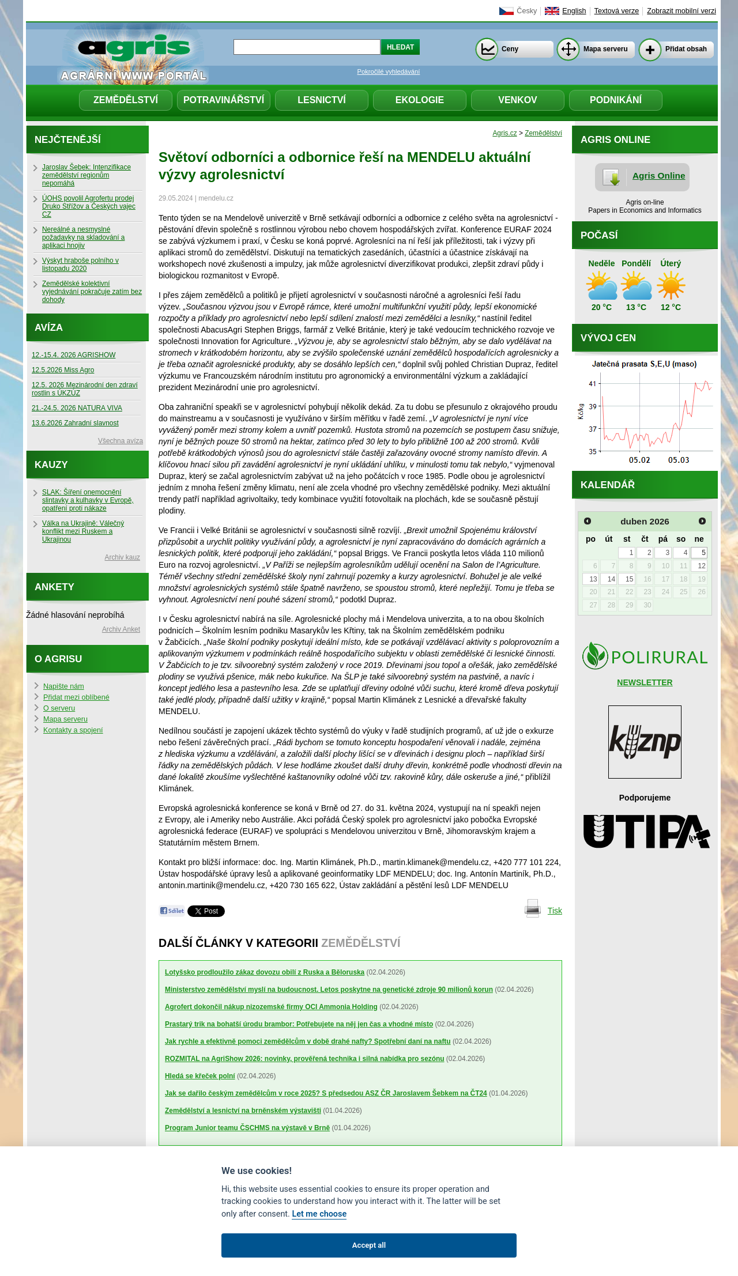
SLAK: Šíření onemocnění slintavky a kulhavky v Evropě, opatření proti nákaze (88, 500)
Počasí (599, 235)
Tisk (555, 910)
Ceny (510, 49)
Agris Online (659, 175)
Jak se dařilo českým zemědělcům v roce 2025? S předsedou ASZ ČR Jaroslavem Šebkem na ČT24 (326, 1093)
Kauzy (51, 464)
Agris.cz (504, 133)
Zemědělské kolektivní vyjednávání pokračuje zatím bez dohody (92, 292)
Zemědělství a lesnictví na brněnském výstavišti (243, 1111)
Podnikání (616, 100)
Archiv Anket (121, 629)
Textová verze (616, 11)
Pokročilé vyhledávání (388, 71)
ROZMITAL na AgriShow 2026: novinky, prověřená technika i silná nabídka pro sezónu (305, 1059)
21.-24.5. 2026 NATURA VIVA (77, 408)
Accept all (369, 1245)
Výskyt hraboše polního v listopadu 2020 (80, 264)
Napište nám (63, 686)
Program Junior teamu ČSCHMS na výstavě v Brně (247, 1128)
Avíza (49, 327)
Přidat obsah (686, 49)
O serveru (59, 708)
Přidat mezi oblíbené (76, 697)
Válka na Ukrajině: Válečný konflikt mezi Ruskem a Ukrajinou (83, 531)
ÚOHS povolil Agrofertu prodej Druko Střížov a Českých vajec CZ (88, 206)
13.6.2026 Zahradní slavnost (75, 423)
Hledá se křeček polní (200, 1076)
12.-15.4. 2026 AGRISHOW (73, 355)
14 (611, 579)
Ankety (54, 587)
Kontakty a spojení (73, 730)
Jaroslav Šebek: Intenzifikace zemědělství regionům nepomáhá (86, 175)
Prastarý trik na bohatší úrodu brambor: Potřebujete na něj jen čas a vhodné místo (299, 1024)
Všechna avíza (120, 441)
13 (593, 579)
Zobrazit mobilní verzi (681, 11)
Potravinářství (223, 100)
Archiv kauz (122, 557)
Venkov (517, 100)
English (574, 11)
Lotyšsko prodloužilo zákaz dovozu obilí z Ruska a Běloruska (264, 972)
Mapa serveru (605, 49)
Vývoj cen (608, 338)
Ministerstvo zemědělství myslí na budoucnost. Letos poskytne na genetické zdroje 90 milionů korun (329, 990)
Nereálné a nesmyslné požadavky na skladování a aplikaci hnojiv (83, 237)
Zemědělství (125, 100)
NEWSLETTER (644, 682)
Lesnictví (322, 100)
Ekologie (420, 100)
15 (629, 579)
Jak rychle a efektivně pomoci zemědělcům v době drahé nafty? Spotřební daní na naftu (308, 1041)
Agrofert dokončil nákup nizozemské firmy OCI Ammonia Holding (271, 1007)
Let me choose (319, 1214)
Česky (527, 11)
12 (701, 566)
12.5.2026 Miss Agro (63, 370)
